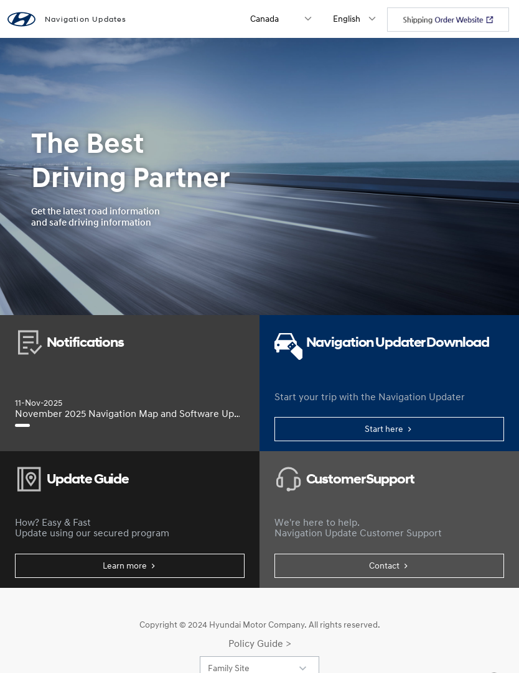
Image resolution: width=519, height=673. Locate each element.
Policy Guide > (259, 643)
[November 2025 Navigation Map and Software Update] (22, 425)
